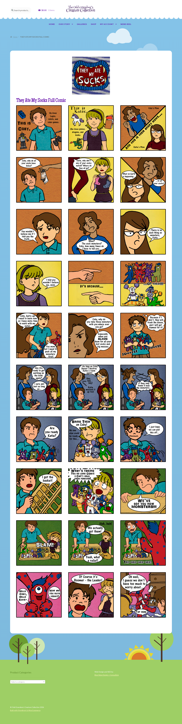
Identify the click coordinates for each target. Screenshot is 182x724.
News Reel (126, 24)
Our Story (64, 24)
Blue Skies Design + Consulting (107, 675)
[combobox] (27, 682)
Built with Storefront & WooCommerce (25, 710)
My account (107, 24)
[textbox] (27, 682)
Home (52, 24)
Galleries (82, 24)
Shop (93, 24)
